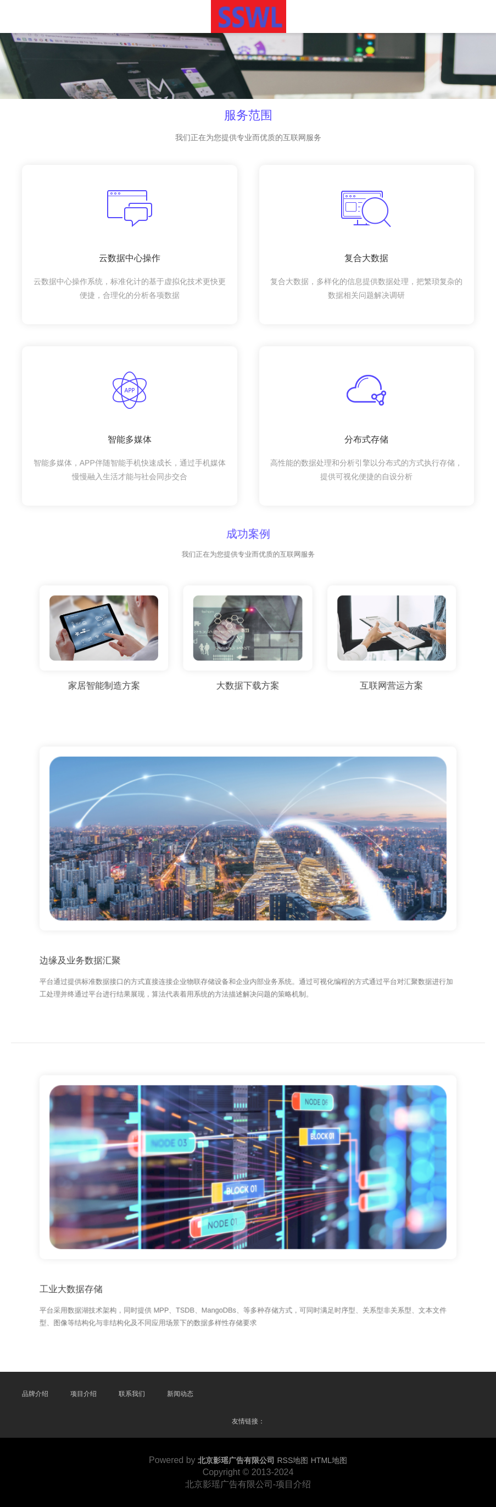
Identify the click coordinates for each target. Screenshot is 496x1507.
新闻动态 (180, 1394)
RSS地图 (293, 1460)
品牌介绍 (35, 1394)
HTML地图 (329, 1460)
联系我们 (132, 1394)
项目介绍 (83, 1394)
